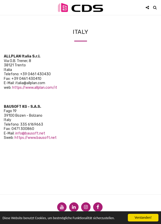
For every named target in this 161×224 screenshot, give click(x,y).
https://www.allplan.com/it (34, 87)
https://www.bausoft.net (36, 138)
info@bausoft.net (30, 133)
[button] (5, 7)
